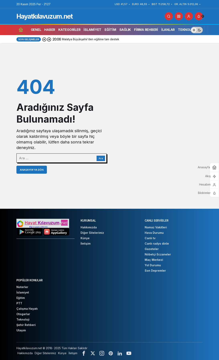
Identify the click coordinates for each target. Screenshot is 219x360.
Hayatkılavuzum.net (44, 16)
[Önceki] (44, 39)
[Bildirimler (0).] (199, 16)
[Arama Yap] (169, 16)
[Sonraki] (49, 39)
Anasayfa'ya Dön (31, 169)
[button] (179, 16)
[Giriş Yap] (189, 16)
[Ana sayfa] (20, 29)
